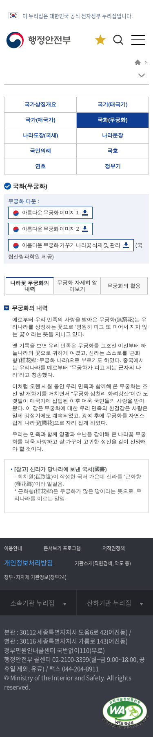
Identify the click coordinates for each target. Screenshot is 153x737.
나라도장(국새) (40, 135)
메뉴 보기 (141, 75)
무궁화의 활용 (124, 286)
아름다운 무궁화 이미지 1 (50, 212)
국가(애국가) (40, 120)
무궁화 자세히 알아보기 (77, 285)
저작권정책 (113, 548)
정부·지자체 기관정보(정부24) (35, 577)
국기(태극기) (113, 104)
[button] (118, 40)
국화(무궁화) (113, 120)
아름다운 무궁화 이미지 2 (50, 229)
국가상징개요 (40, 104)
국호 (112, 151)
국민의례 (40, 151)
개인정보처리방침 (28, 562)
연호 (40, 166)
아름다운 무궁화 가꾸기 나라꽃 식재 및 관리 (71, 245)
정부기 (113, 166)
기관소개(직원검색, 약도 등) (103, 563)
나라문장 (112, 135)
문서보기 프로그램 (62, 548)
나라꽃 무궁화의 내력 (29, 286)
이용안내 (13, 548)
